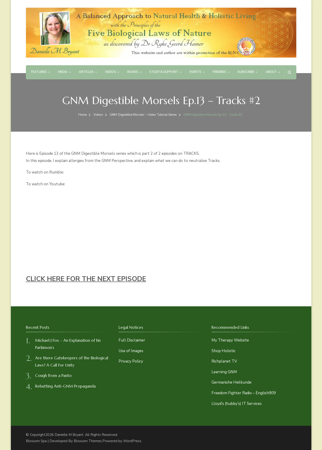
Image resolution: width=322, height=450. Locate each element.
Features (39, 72)
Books (132, 72)
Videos (110, 72)
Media (62, 72)
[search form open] (289, 72)
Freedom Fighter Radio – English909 (244, 393)
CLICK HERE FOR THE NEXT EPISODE (86, 278)
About (271, 72)
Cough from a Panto (53, 375)
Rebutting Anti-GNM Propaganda (65, 386)
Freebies (219, 72)
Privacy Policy (131, 361)
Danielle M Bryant (69, 434)
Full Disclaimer (132, 340)
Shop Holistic (224, 351)
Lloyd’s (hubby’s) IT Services (237, 403)
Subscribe (245, 72)
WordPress (132, 441)
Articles (86, 72)
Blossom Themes (88, 441)
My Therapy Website (230, 340)
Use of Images (131, 351)
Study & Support (163, 72)
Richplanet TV (224, 361)
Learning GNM (224, 372)
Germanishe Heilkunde (231, 382)
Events (195, 72)
